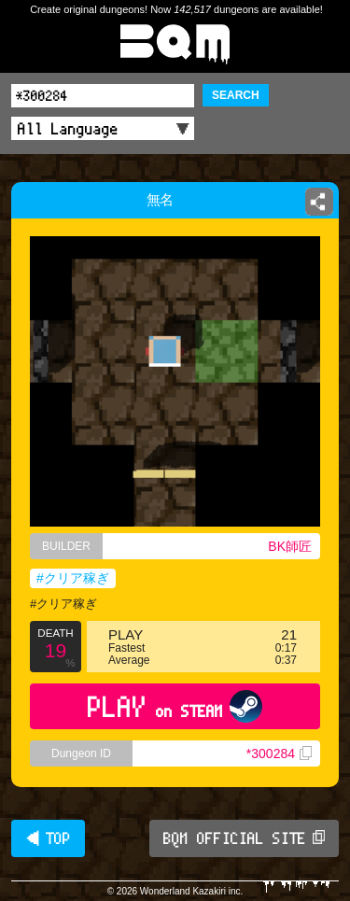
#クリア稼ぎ (72, 577)
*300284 (279, 753)
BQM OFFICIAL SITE (244, 838)
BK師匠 (290, 546)
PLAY (175, 706)
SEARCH (235, 95)
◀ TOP (48, 838)
